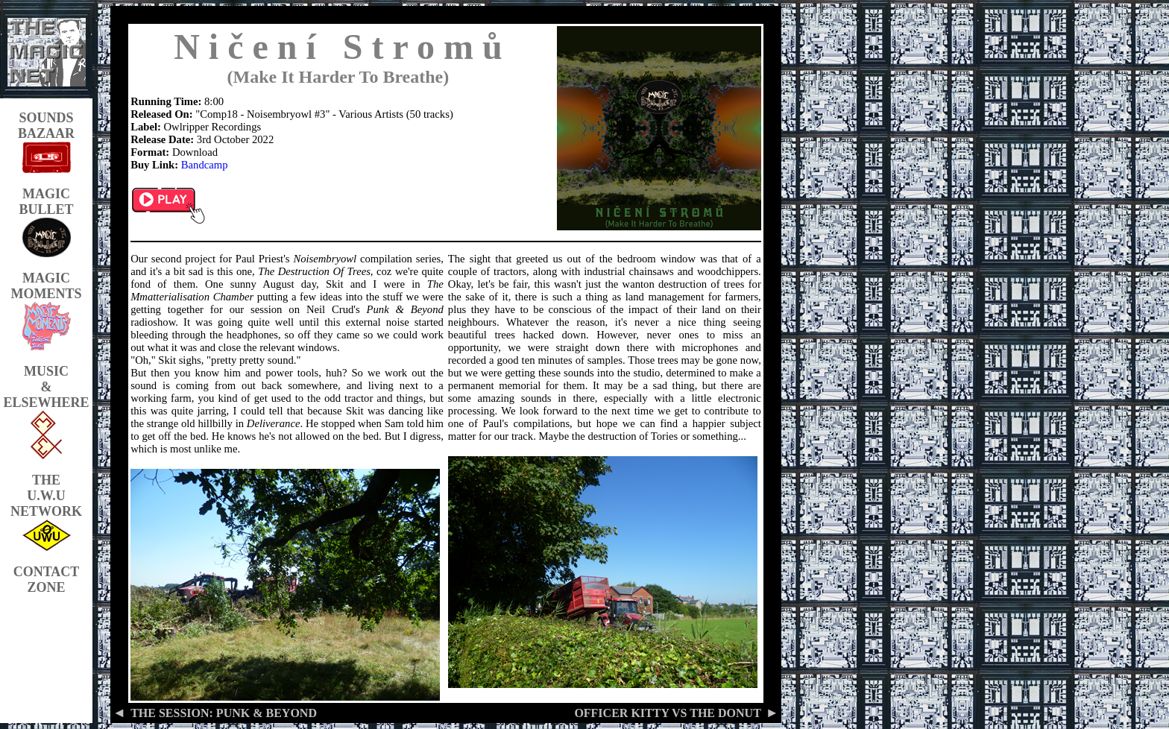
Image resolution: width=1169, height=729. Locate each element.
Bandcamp (204, 165)
